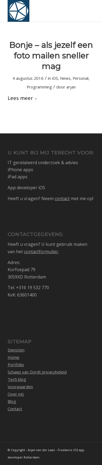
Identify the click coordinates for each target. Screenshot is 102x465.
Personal (80, 78)
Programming (39, 87)
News (65, 78)
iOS (55, 78)
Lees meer (22, 97)
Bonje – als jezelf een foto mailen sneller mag (51, 55)
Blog (12, 401)
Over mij (16, 394)
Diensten (16, 350)
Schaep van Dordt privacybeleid (37, 372)
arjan (71, 87)
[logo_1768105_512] (42, 11)
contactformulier (41, 252)
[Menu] (86, 11)
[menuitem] (86, 11)
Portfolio (16, 364)
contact (62, 198)
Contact (15, 408)
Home (13, 357)
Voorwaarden (20, 386)
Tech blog (17, 379)
